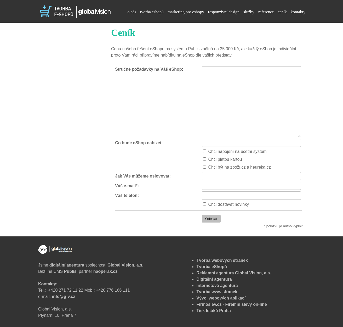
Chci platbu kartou (221, 159)
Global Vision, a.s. (125, 265)
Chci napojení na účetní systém (233, 151)
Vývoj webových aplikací (220, 298)
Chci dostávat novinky (224, 204)
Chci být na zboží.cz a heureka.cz (235, 167)
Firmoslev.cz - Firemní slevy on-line (231, 304)
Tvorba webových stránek (222, 260)
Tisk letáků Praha (213, 310)
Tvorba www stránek (216, 292)
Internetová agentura (217, 285)
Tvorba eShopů (211, 266)
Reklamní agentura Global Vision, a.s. (233, 273)
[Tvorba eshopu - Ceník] (74, 11)
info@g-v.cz (63, 296)
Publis (70, 271)
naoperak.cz (105, 271)
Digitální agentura (214, 279)
